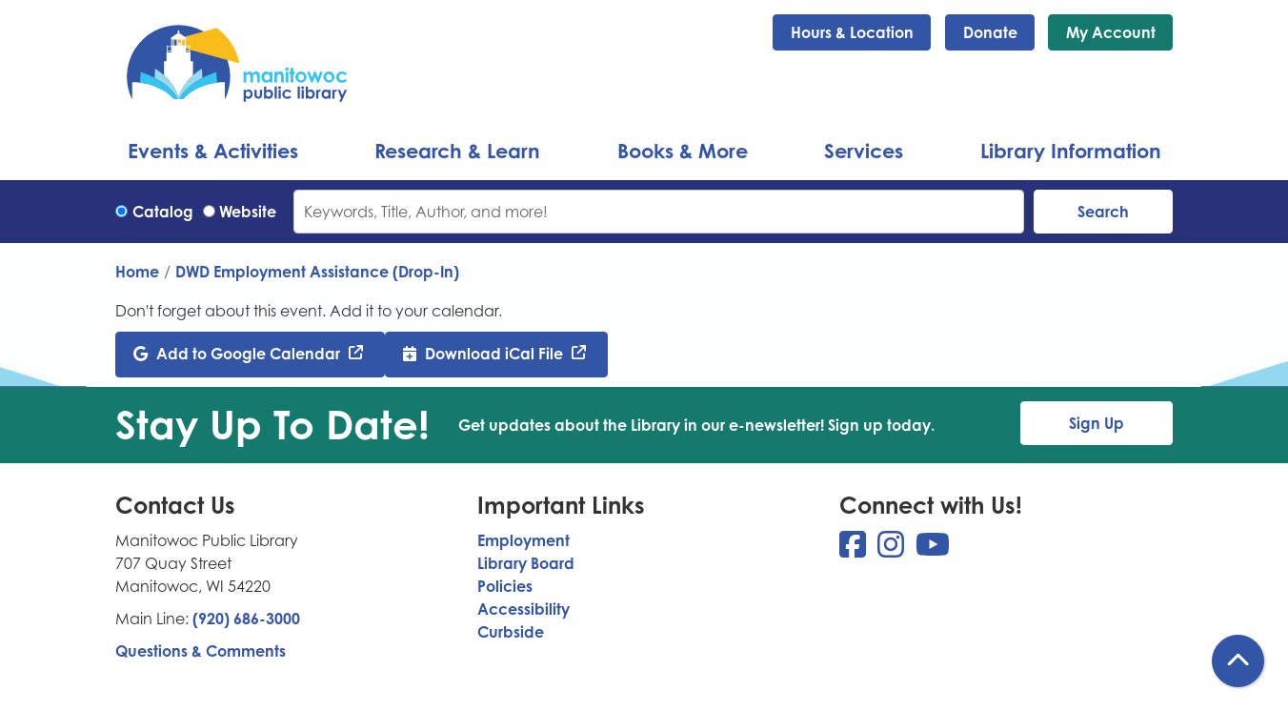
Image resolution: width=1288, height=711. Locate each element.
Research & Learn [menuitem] (457, 150)
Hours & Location (852, 32)
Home (137, 271)
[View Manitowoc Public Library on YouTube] (933, 549)
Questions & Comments (200, 650)
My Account (1111, 32)
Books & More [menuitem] (682, 150)
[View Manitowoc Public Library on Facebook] (854, 549)
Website (247, 211)
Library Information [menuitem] (1070, 150)
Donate (990, 32)
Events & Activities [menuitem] (213, 150)
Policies (505, 586)
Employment (523, 540)
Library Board (525, 563)
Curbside (510, 631)
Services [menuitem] (863, 150)
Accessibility (523, 609)
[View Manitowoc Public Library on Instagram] (892, 549)
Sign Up (1096, 423)
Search (1103, 211)
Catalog (162, 211)
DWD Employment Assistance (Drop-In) (317, 271)
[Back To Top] (1238, 661)
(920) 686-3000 (246, 618)
